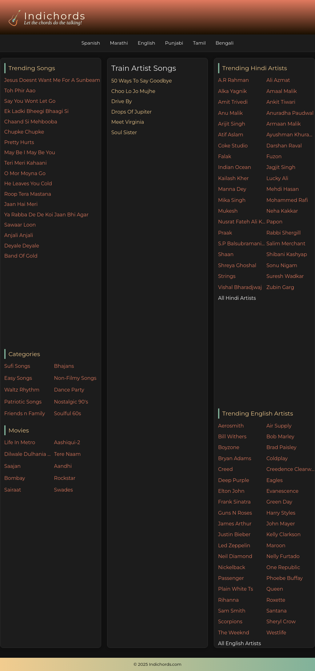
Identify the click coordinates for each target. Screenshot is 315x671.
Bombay (14, 478)
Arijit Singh (231, 124)
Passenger (231, 578)
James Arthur (235, 524)
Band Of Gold (21, 256)
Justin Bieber (234, 534)
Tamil (199, 43)
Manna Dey (232, 189)
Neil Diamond (235, 556)
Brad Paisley (281, 447)
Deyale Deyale (21, 246)
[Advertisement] (52, 304)
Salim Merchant (285, 244)
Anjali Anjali (18, 235)
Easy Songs (18, 378)
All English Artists (239, 643)
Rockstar (65, 478)
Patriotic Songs (23, 402)
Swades (63, 490)
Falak (224, 156)
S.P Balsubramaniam (242, 244)
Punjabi (174, 43)
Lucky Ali (277, 178)
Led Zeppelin (234, 545)
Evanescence (282, 491)
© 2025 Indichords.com (157, 664)
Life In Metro (19, 442)
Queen (274, 589)
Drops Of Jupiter (131, 112)
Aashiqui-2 (67, 442)
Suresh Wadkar (285, 276)
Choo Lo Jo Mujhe (133, 91)
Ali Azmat (278, 80)
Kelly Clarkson (283, 534)
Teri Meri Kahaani (25, 163)
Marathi (119, 43)
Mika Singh (231, 200)
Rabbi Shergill (283, 233)
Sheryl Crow (281, 622)
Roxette (275, 600)
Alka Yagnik (232, 91)
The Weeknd (233, 633)
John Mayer (280, 524)
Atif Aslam (230, 135)
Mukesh (228, 211)
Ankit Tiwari (280, 102)
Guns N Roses (235, 513)
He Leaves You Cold (28, 184)
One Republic (283, 567)
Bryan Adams (234, 458)
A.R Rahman (233, 80)
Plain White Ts (235, 589)
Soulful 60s (67, 413)
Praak (225, 233)
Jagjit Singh (280, 167)
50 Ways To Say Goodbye (141, 81)
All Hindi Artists (237, 298)
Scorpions (230, 622)
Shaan (225, 254)
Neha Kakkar (282, 211)
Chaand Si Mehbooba (30, 122)
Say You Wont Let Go (30, 101)
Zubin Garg (280, 287)
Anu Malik (230, 113)
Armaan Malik (283, 124)
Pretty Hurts (19, 142)
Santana (276, 611)
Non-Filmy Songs (75, 378)
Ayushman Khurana (290, 135)
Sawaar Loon (20, 225)
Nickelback (231, 567)
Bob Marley (280, 437)
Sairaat (12, 490)
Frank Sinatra (234, 502)
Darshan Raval (284, 146)
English (146, 43)
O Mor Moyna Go (25, 173)
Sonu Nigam (281, 265)
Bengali (224, 43)
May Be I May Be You (29, 152)
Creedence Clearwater (290, 469)
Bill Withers (232, 437)
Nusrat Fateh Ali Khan (242, 222)
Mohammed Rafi (287, 200)
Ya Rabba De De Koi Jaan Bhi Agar (46, 215)
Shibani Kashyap (286, 254)
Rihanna (228, 600)
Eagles (274, 480)
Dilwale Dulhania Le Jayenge (27, 454)
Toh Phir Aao (20, 91)
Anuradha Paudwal (289, 113)
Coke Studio (233, 146)
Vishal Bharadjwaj (240, 287)
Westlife (276, 633)
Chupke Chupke (24, 132)
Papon (274, 222)
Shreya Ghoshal (237, 265)
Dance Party (69, 390)
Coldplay (277, 458)
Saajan (12, 466)
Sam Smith (231, 611)
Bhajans (64, 366)
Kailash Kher (233, 178)
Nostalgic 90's (71, 402)
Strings (227, 276)
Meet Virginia (127, 122)
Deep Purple (233, 480)
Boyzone (228, 447)
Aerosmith (231, 426)
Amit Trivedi (233, 102)
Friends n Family (24, 413)
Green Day (279, 502)
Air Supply (279, 426)
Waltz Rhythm (22, 390)
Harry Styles (280, 513)
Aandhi (63, 466)
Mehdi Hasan (282, 189)
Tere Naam (67, 454)
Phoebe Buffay (284, 578)
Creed (225, 469)
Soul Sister (124, 132)
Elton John (231, 491)
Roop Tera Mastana (27, 194)
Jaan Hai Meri (21, 204)
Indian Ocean (234, 167)
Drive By (121, 101)
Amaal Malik (281, 91)
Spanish (91, 43)
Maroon (275, 545)
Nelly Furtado (283, 556)
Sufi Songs (17, 366)
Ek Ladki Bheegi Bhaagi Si (36, 111)
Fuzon (273, 156)
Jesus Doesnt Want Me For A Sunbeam (52, 80)
